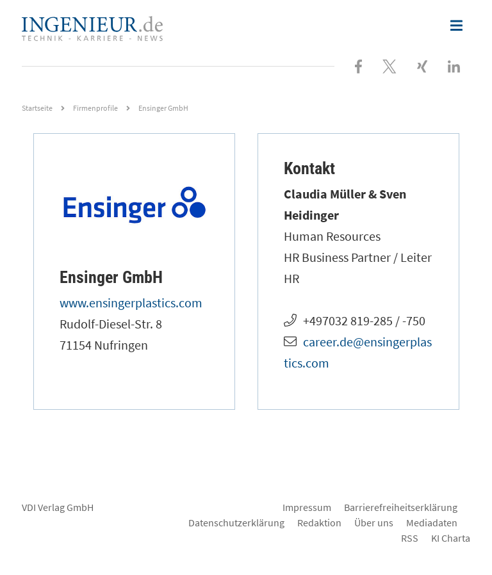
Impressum (307, 507)
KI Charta (450, 537)
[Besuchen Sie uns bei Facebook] (358, 65)
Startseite (37, 108)
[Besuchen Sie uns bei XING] (422, 65)
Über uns (373, 522)
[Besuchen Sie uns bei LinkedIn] (454, 65)
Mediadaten (431, 522)
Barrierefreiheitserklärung (400, 507)
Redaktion (319, 522)
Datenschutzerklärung (236, 522)
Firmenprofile (95, 108)
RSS (409, 537)
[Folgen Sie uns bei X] (389, 65)
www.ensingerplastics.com (131, 303)
